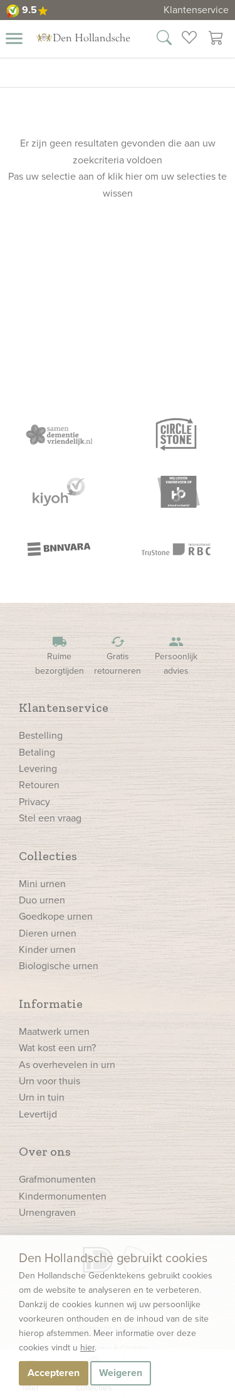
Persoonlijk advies (176, 655)
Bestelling (41, 735)
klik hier (125, 176)
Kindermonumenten (63, 1196)
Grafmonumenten (57, 1179)
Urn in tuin (42, 1097)
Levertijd (38, 1114)
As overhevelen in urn (67, 1064)
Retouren (39, 785)
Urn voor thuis (49, 1081)
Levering (38, 768)
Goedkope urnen (56, 916)
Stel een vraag (50, 818)
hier (87, 1347)
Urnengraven (47, 1212)
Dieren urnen (47, 933)
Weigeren (120, 1372)
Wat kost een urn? (57, 1048)
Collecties (48, 855)
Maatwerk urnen (54, 1031)
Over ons (45, 1151)
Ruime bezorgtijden (59, 655)
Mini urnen (42, 883)
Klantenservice (196, 10)
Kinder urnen (47, 949)
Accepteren (54, 1372)
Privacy (34, 801)
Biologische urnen (58, 966)
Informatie (51, 1003)
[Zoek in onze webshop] (164, 39)
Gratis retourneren (118, 655)
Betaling (37, 752)
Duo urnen (42, 900)
